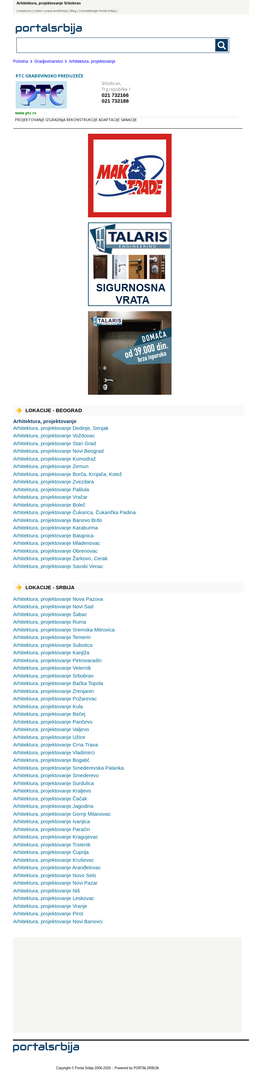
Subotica (52, 645)
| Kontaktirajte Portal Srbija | (98, 11)
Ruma (49, 622)
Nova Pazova (58, 599)
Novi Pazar (55, 883)
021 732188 (115, 101)
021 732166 (115, 95)
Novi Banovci (57, 921)
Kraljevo (52, 791)
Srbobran (53, 676)
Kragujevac (55, 837)
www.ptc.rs (25, 112)
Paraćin (51, 829)
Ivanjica (51, 821)
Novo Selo (54, 875)
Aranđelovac (57, 867)
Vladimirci (53, 752)
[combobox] (102, 45)
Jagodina (53, 806)
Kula (48, 706)
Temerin (51, 637)
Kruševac (53, 860)
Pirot (48, 913)
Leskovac (53, 898)
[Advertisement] (127, 985)
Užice (49, 737)
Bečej (49, 714)
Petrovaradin (57, 660)
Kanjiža (51, 652)
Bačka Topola (58, 683)
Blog (73, 11)
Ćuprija (51, 852)
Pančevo (52, 722)
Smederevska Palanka (68, 768)
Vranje (50, 906)
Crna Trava (55, 745)
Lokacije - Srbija (45, 587)
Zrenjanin (53, 691)
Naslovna (24, 11)
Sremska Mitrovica (64, 630)
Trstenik (51, 844)
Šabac (50, 614)
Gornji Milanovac (62, 814)
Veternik (52, 668)
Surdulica (53, 783)
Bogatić (51, 760)
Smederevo (56, 775)
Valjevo (51, 729)
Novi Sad (53, 606)
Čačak (50, 798)
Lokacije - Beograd (49, 410)
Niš (46, 891)
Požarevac (55, 698)
